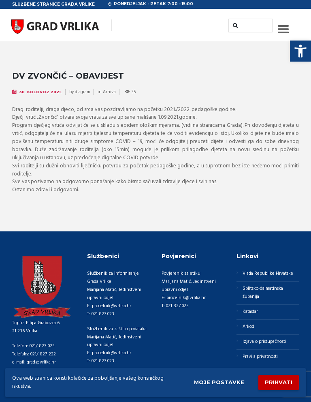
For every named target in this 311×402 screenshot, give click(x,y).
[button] (300, 51)
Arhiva (109, 92)
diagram (82, 92)
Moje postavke (219, 382)
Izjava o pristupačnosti (264, 341)
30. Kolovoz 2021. (40, 92)
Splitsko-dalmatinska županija (263, 292)
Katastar (250, 311)
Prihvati (278, 382)
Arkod (248, 326)
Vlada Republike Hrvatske (268, 273)
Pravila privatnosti (260, 356)
